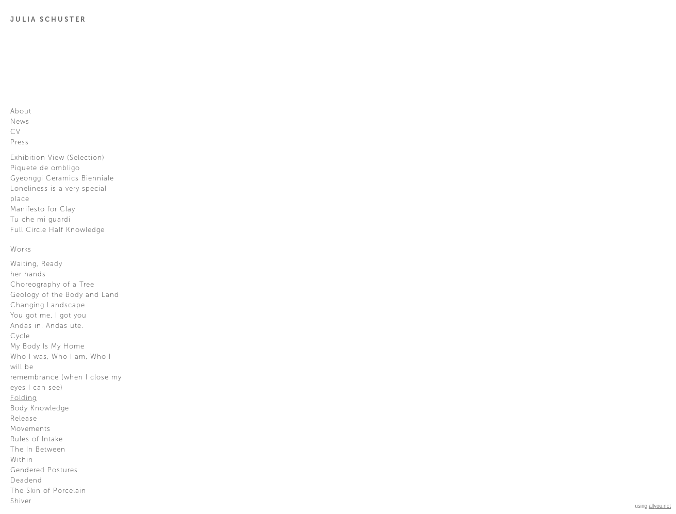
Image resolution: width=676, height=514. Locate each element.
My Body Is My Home (47, 346)
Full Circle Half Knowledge (57, 230)
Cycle (20, 336)
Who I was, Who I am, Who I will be (60, 362)
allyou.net (660, 506)
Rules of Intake (36, 439)
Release (23, 418)
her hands (28, 274)
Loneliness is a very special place (58, 194)
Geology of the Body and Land (64, 295)
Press (19, 142)
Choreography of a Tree (52, 284)
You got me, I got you (48, 315)
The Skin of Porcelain (48, 490)
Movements (30, 429)
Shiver (20, 501)
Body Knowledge (39, 408)
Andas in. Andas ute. (47, 325)
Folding (23, 398)
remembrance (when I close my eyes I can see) (66, 382)
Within (21, 459)
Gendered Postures (44, 470)
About (20, 111)
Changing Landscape (47, 305)
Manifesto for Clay (42, 209)
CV (15, 132)
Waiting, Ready (36, 264)
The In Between (37, 449)
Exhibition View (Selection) (57, 157)
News (19, 121)
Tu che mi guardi (40, 219)
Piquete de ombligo (45, 168)
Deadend (26, 480)
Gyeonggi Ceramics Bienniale (62, 178)
